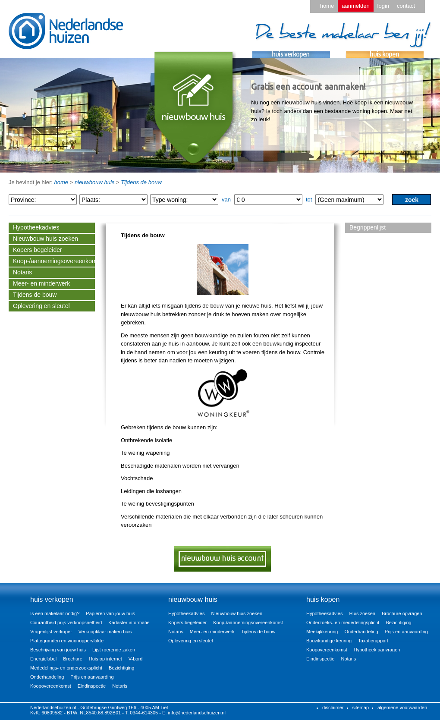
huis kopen (322, 599)
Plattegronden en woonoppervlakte (67, 640)
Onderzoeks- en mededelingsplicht (342, 622)
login (383, 6)
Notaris (22, 272)
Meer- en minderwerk (41, 283)
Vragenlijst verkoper (51, 631)
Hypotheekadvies (36, 227)
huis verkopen (51, 599)
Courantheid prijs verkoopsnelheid (66, 622)
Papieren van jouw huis (110, 613)
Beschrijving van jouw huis (58, 649)
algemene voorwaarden (402, 707)
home (327, 6)
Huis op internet (105, 658)
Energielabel (43, 658)
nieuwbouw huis (95, 182)
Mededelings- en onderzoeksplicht (66, 667)
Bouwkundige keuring (329, 640)
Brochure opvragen (402, 613)
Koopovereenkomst (50, 686)
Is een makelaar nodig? (54, 613)
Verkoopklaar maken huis (105, 631)
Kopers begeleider (37, 249)
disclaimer (333, 707)
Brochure (72, 658)
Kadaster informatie (128, 622)
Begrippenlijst (367, 227)
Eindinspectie (92, 686)
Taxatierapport (373, 640)
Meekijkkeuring (322, 631)
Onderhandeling (47, 676)
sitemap (360, 707)
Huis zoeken (362, 613)
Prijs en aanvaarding (91, 676)
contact (406, 6)
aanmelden (355, 6)
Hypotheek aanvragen (377, 649)
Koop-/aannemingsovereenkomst (54, 261)
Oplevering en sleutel (41, 305)
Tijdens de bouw (141, 182)
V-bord (135, 658)
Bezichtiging (121, 667)
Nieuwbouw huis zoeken (45, 238)
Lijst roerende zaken (113, 649)
